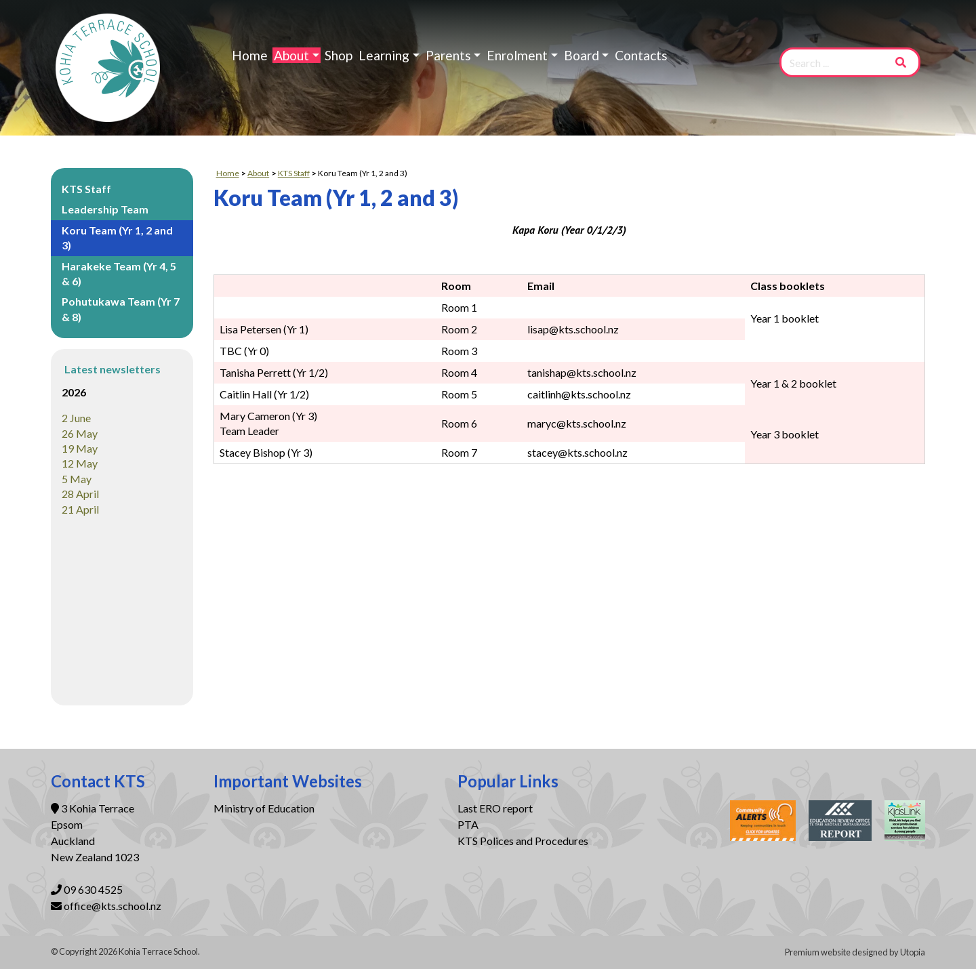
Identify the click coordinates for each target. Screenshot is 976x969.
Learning (384, 55)
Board (581, 55)
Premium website (818, 952)
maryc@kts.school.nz (576, 423)
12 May (80, 463)
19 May (80, 448)
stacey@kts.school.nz (577, 452)
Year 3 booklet (784, 434)
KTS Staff (86, 188)
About (291, 55)
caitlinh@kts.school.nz (579, 394)
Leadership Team (105, 209)
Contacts (641, 55)
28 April (80, 493)
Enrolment (517, 55)
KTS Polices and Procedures (523, 840)
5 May (77, 478)
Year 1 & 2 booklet (793, 383)
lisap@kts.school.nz (573, 329)
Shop (338, 55)
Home (250, 55)
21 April (80, 509)
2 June (76, 417)
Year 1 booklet (784, 318)
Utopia (912, 952)
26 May (80, 433)
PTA (468, 824)
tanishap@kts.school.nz (581, 372)
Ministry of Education (265, 808)
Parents (448, 55)
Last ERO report (495, 808)
